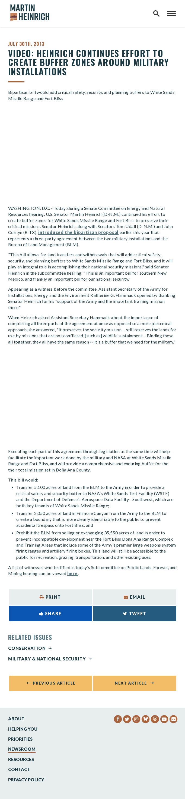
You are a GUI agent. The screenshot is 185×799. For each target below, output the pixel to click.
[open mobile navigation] (171, 13)
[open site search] (156, 13)
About (16, 718)
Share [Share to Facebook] (50, 613)
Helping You (22, 728)
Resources (21, 759)
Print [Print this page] (50, 596)
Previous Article (54, 683)
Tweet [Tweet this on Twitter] (134, 613)
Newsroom (22, 749)
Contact (19, 769)
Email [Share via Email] (135, 596)
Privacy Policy (26, 779)
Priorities (20, 739)
